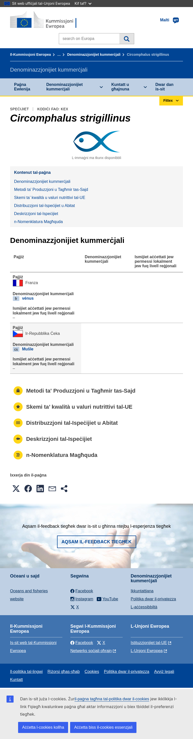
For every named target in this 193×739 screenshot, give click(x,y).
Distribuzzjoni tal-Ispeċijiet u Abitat (44, 205)
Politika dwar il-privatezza (153, 599)
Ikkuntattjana (142, 591)
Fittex (126, 38)
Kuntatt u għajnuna (120, 86)
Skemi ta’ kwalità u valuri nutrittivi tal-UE (49, 197)
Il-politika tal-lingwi (26, 671)
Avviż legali (164, 671)
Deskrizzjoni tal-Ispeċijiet (36, 214)
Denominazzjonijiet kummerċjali (93, 54)
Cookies (91, 671)
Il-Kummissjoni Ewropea (30, 54)
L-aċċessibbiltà (144, 607)
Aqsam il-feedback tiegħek (97, 541)
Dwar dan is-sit (164, 86)
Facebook (81, 643)
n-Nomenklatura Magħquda (38, 222)
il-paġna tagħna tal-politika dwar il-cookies (112, 699)
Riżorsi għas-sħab (63, 671)
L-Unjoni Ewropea (147, 651)
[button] (16, 489)
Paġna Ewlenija (22, 86)
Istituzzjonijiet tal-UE (149, 643)
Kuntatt (16, 679)
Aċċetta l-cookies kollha (43, 727)
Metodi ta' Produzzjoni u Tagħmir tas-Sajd (51, 189)
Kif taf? (83, 3)
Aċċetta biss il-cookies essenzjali (103, 727)
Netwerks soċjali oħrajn (91, 651)
